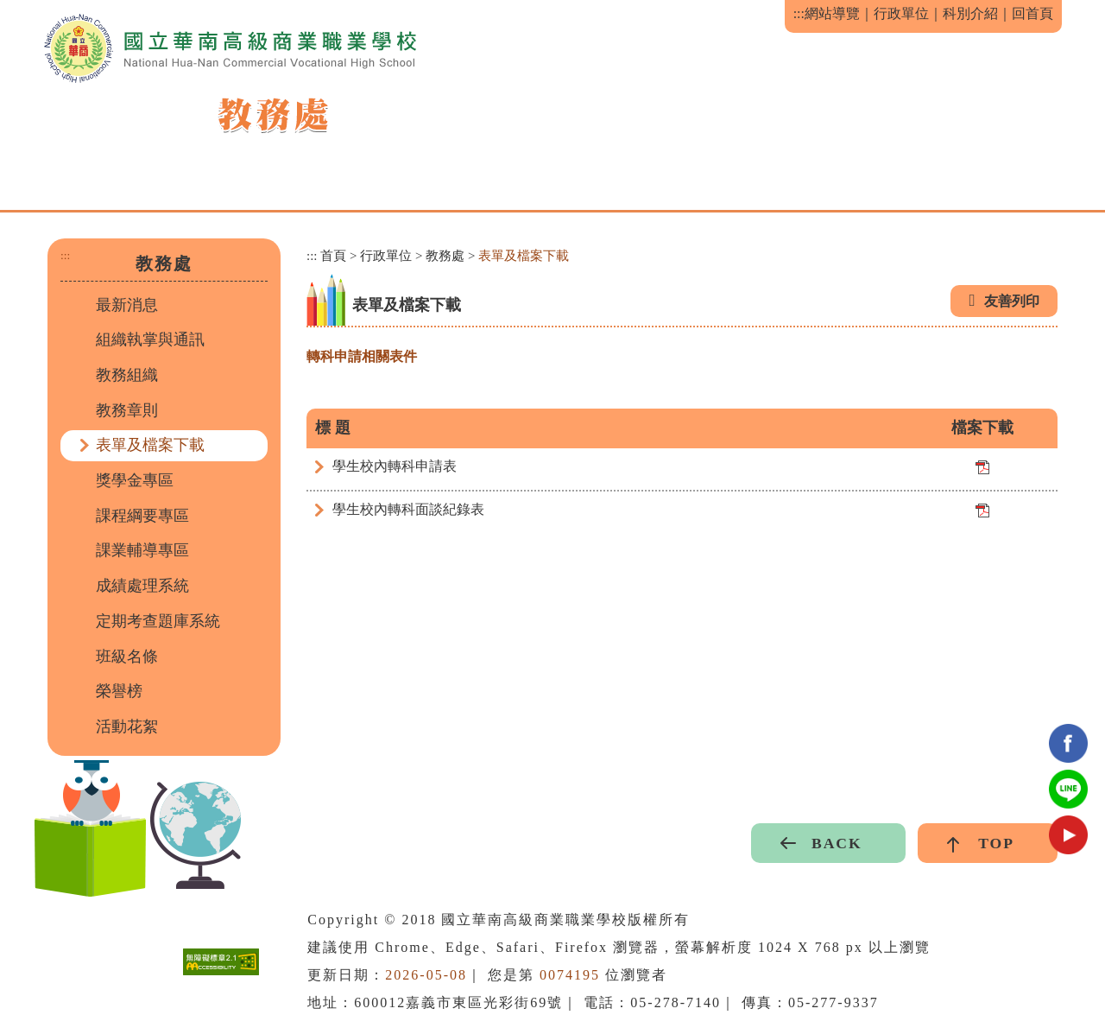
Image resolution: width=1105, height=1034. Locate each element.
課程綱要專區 (142, 515)
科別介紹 (970, 13)
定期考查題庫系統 (158, 621)
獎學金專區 (135, 480)
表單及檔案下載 (150, 445)
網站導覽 (832, 13)
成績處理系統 (142, 585)
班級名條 (127, 656)
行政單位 (901, 13)
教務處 (445, 256)
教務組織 (127, 375)
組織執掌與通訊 (150, 339)
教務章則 (127, 410)
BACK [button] (836, 843)
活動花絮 (127, 726)
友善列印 (1011, 301)
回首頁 (1032, 13)
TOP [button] (996, 843)
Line (1068, 789)
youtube (1068, 834)
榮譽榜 (119, 691)
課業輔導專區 (142, 550)
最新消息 (127, 305)
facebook (1068, 743)
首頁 (333, 256)
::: (799, 13)
